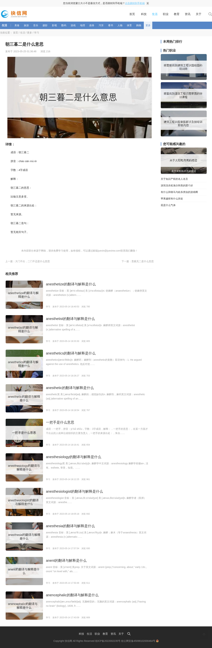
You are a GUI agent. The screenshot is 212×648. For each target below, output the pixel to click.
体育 (129, 25)
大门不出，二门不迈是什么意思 (32, 261)
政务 (91, 25)
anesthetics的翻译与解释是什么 (71, 353)
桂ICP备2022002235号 (107, 640)
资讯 (187, 14)
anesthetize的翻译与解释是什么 (71, 284)
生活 (155, 14)
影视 (54, 25)
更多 (148, 25)
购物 (138, 25)
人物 (119, 25)
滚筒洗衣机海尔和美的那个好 (177, 185)
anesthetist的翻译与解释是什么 (70, 319)
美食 (16, 25)
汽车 (101, 25)
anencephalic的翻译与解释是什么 (72, 595)
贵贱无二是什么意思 (142, 261)
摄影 (45, 25)
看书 (110, 25)
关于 (198, 14)
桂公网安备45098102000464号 (140, 640)
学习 (36, 32)
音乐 (35, 25)
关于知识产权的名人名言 (174, 179)
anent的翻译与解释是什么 (66, 560)
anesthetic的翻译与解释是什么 (70, 388)
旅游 (26, 25)
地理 (82, 25)
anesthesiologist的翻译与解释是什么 (74, 491)
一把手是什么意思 (60, 422)
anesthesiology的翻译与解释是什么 (73, 457)
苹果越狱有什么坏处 (172, 198)
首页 (132, 14)
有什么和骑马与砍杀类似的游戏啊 (179, 192)
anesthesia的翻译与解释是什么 (70, 526)
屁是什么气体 (168, 205)
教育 (176, 14)
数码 (63, 25)
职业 (166, 14)
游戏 (73, 25)
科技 (144, 14)
